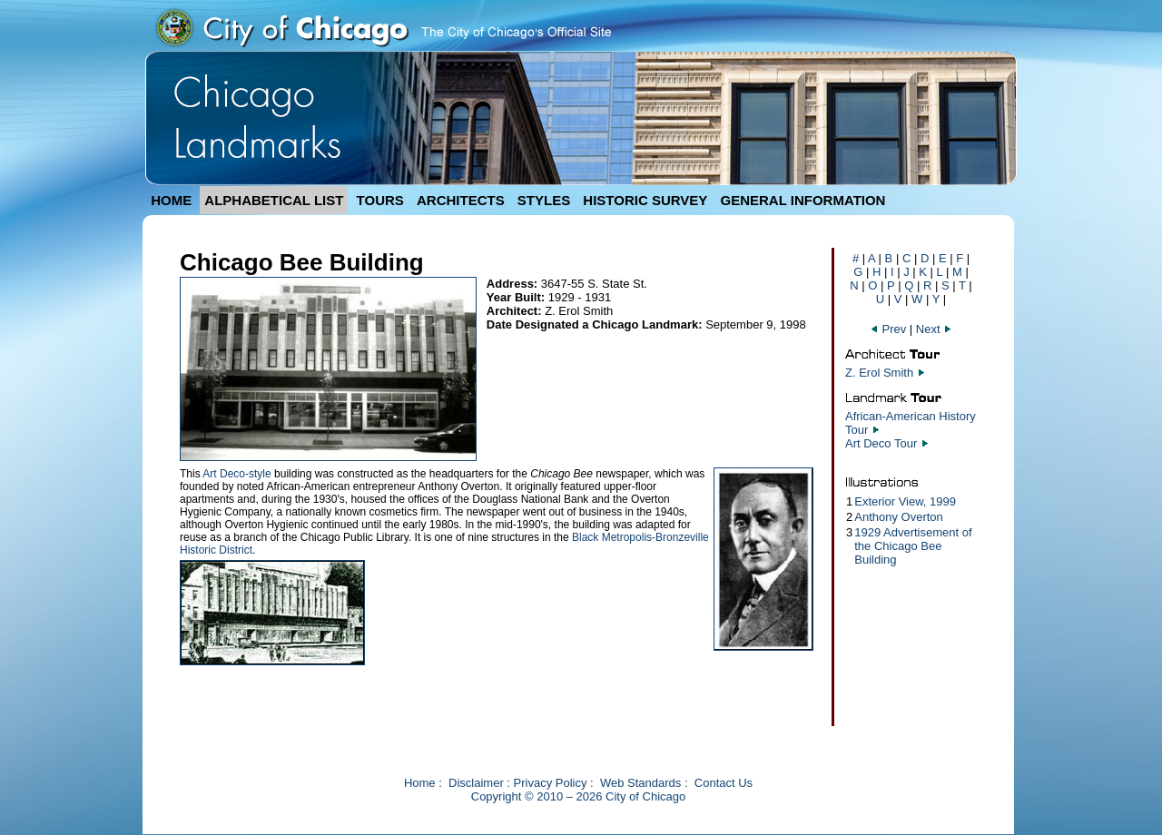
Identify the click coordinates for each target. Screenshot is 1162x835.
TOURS (380, 200)
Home (420, 783)
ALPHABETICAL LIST (273, 200)
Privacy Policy (550, 783)
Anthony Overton (898, 517)
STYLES (543, 200)
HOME (171, 200)
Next (934, 329)
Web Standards (640, 783)
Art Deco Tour (881, 443)
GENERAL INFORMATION (803, 200)
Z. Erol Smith (879, 372)
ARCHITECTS (461, 200)
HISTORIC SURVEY (645, 200)
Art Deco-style (236, 473)
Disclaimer (476, 783)
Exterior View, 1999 (905, 501)
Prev (890, 329)
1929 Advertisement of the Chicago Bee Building (912, 546)
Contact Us (723, 783)
